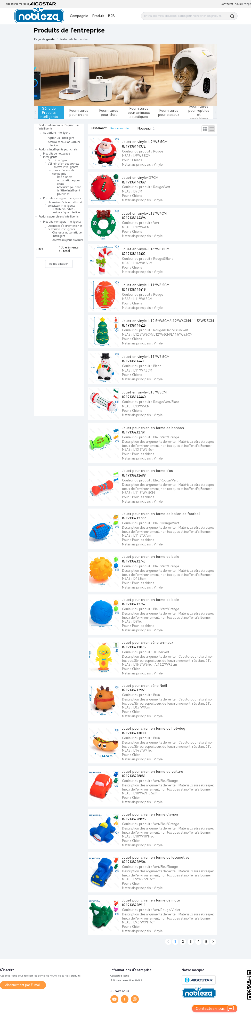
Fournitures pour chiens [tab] (78, 112)
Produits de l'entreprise (73, 39)
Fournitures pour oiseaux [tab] (168, 112)
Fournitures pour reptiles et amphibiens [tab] (198, 112)
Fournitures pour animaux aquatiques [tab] (139, 112)
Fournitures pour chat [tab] (108, 112)
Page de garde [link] (44, 39)
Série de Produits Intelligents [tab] (49, 112)
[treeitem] (59, 135)
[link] (73, 39)
